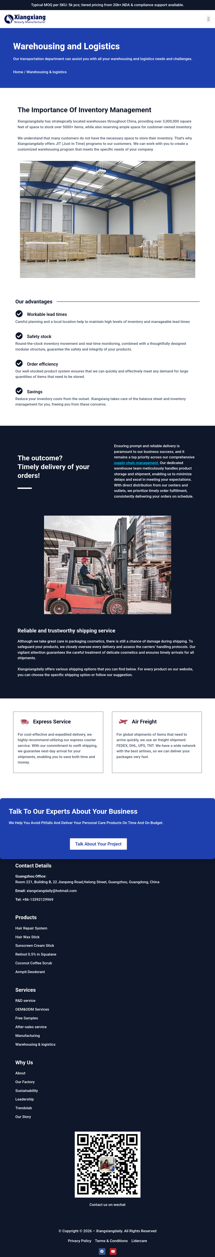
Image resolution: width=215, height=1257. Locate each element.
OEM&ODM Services (32, 1009)
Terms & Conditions (111, 1241)
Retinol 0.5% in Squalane (35, 954)
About (20, 1073)
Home (18, 72)
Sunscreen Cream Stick (34, 945)
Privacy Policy (79, 1241)
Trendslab (23, 1108)
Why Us (24, 1062)
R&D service (25, 1000)
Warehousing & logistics (35, 1044)
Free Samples (26, 1018)
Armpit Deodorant (30, 972)
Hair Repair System (31, 928)
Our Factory (25, 1082)
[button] (208, 19)
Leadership (24, 1099)
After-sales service (31, 1027)
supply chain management (136, 463)
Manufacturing (27, 1035)
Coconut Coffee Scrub (33, 963)
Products (26, 917)
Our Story (23, 1117)
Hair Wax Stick (27, 937)
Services (25, 990)
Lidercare (139, 1241)
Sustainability (26, 1090)
